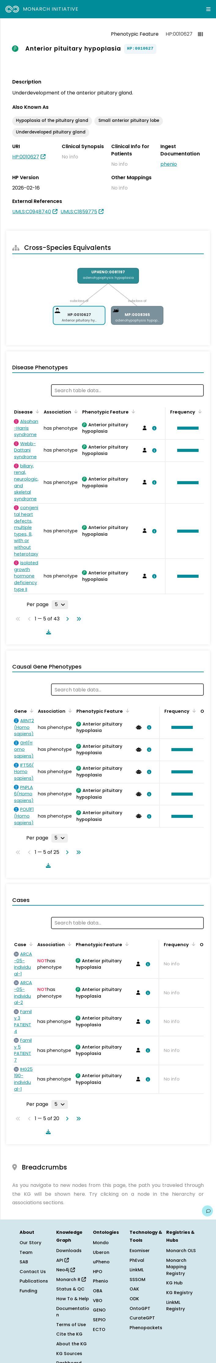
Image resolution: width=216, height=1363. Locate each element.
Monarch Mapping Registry (176, 1266)
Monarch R (71, 1279)
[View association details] (153, 428)
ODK (134, 1299)
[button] (186, 428)
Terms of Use (71, 1325)
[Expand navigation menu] (208, 9)
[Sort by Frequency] (199, 411)
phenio (168, 164)
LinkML (137, 1270)
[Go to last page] (77, 619)
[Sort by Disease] (36, 411)
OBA (97, 1291)
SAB (24, 1262)
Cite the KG (69, 1334)
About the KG (71, 1344)
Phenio (100, 1281)
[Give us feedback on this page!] (207, 1210)
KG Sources (69, 1354)
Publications (34, 1281)
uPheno (101, 1262)
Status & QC (70, 1289)
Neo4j (65, 1270)
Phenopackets (146, 1328)
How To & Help (72, 1299)
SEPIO (99, 1320)
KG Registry (179, 1293)
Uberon (101, 1252)
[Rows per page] (60, 604)
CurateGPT (142, 1318)
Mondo (101, 1243)
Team (26, 1252)
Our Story (30, 1243)
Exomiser (140, 1251)
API (62, 1260)
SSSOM (137, 1279)
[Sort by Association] (75, 411)
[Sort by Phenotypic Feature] (132, 411)
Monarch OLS (181, 1251)
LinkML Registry (175, 1305)
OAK (134, 1289)
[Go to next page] (66, 619)
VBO (97, 1300)
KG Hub (174, 1283)
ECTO (99, 1329)
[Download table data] (47, 632)
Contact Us (33, 1272)
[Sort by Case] (30, 944)
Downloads (69, 1251)
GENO (99, 1310)
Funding (28, 1291)
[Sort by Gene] (30, 711)
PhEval (137, 1260)
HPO (97, 1272)
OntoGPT (140, 1308)
